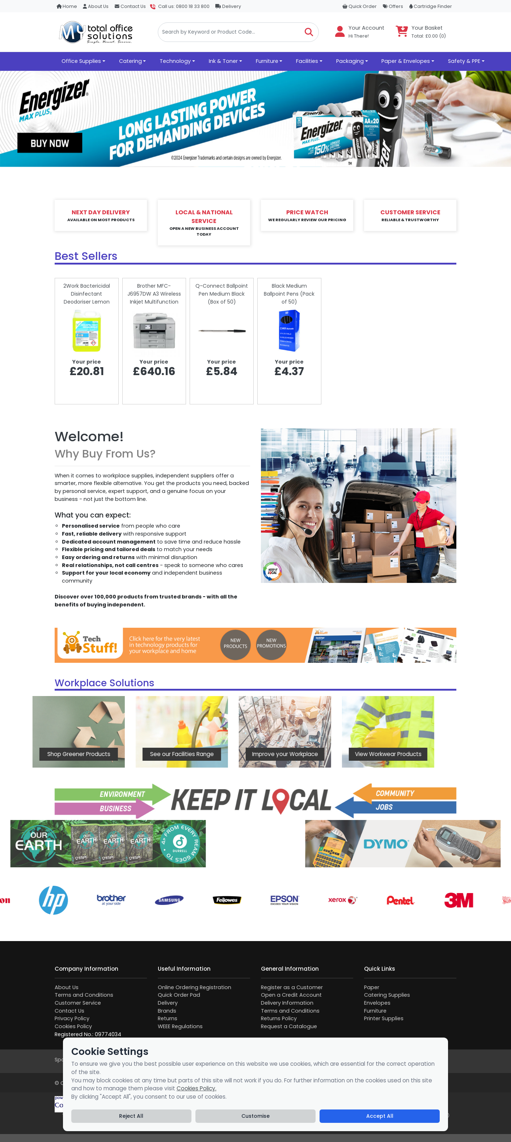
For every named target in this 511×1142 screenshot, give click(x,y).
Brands (167, 1010)
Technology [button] (175, 61)
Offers (393, 6)
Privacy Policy (72, 1018)
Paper (371, 987)
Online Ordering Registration (194, 987)
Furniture (375, 1010)
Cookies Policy (73, 1026)
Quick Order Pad (179, 995)
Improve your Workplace (209, 754)
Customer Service (78, 1002)
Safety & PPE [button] (464, 61)
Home (66, 6)
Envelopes (377, 1002)
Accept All (379, 1116)
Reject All (131, 1116)
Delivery (228, 6)
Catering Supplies (387, 995)
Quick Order (359, 6)
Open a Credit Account (291, 995)
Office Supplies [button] (81, 61)
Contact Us (130, 6)
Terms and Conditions (84, 995)
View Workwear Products (312, 754)
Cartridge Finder (430, 6)
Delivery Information (287, 1002)
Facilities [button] (307, 61)
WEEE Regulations (180, 1026)
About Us (96, 6)
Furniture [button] (267, 61)
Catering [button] (130, 61)
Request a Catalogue (289, 1026)
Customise (255, 1116)
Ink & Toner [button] (223, 61)
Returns (167, 1018)
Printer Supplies (384, 1018)
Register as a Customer (292, 987)
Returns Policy (279, 1018)
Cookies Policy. (196, 1088)
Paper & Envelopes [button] (405, 61)
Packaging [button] (350, 61)
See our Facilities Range (106, 754)
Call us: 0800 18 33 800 (184, 6)
